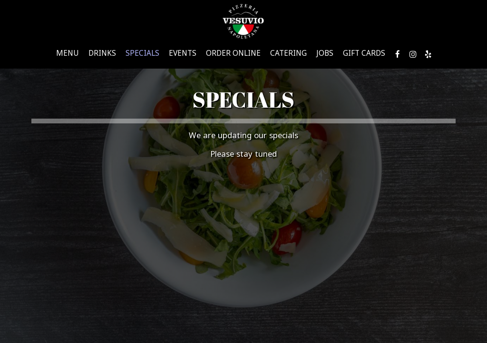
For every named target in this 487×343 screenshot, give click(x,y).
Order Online (233, 55)
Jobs (324, 55)
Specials (142, 55)
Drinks (102, 55)
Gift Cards (364, 55)
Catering (288, 55)
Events (182, 55)
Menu (67, 55)
